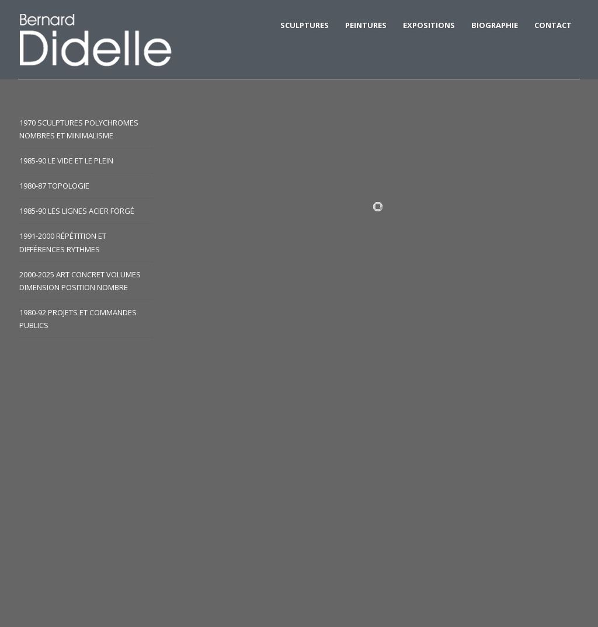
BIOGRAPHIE (494, 25)
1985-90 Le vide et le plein (66, 160)
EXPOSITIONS (429, 25)
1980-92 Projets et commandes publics (78, 318)
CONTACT (553, 25)
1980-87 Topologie (54, 185)
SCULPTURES (304, 25)
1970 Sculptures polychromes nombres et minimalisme (78, 129)
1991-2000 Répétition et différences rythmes (62, 242)
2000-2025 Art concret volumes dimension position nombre (80, 280)
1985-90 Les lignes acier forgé (76, 210)
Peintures (366, 25)
